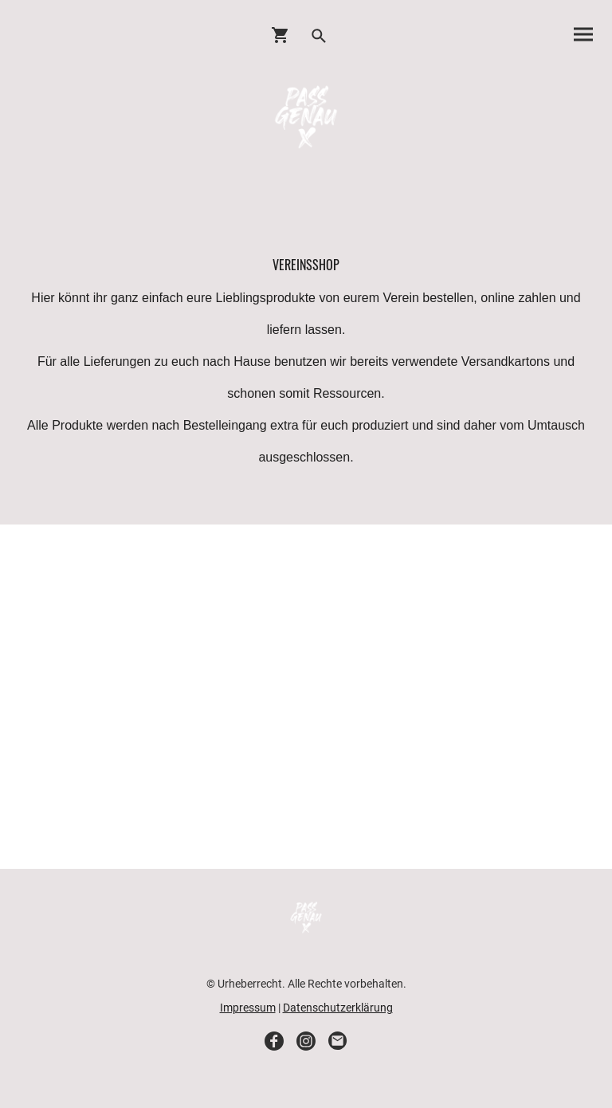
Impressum (248, 1007)
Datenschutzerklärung (338, 1007)
